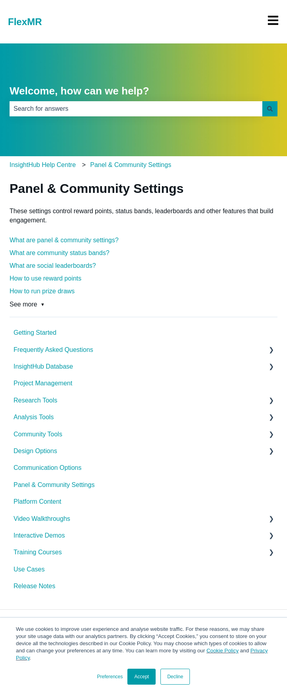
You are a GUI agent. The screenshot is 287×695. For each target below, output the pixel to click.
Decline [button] (175, 676)
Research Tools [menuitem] (35, 400)
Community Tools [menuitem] (38, 434)
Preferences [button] (110, 676)
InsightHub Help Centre (43, 164)
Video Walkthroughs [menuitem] (42, 518)
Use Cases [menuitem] (29, 569)
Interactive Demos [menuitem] (39, 535)
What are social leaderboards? (53, 265)
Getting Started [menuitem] (35, 332)
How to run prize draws (42, 291)
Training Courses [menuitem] (38, 552)
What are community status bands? (59, 252)
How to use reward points (46, 278)
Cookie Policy (223, 651)
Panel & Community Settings (130, 164)
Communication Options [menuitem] (48, 467)
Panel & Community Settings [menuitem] (54, 484)
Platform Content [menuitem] (37, 501)
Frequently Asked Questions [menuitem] (53, 349)
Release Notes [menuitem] (34, 586)
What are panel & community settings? (64, 240)
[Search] (269, 108)
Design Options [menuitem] (35, 451)
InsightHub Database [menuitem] (43, 366)
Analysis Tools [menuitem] (34, 417)
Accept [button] (141, 676)
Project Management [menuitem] (43, 383)
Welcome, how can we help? (79, 91)
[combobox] (136, 108)
